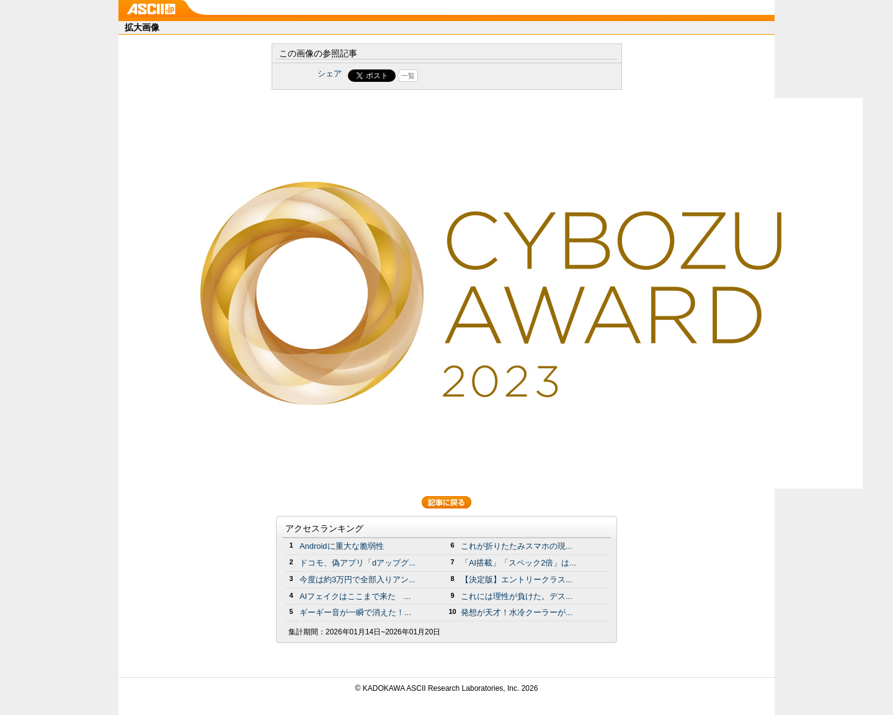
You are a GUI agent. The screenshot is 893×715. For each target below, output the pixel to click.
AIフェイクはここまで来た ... (355, 596)
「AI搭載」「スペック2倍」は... (518, 562)
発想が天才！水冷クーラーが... (516, 612)
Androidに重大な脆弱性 (342, 546)
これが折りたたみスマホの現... (516, 546)
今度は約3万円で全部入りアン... (357, 579)
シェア (330, 73)
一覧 (408, 75)
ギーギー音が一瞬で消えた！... (355, 612)
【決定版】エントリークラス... (516, 579)
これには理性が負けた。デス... (516, 596)
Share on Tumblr (493, 75)
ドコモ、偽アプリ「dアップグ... (357, 562)
